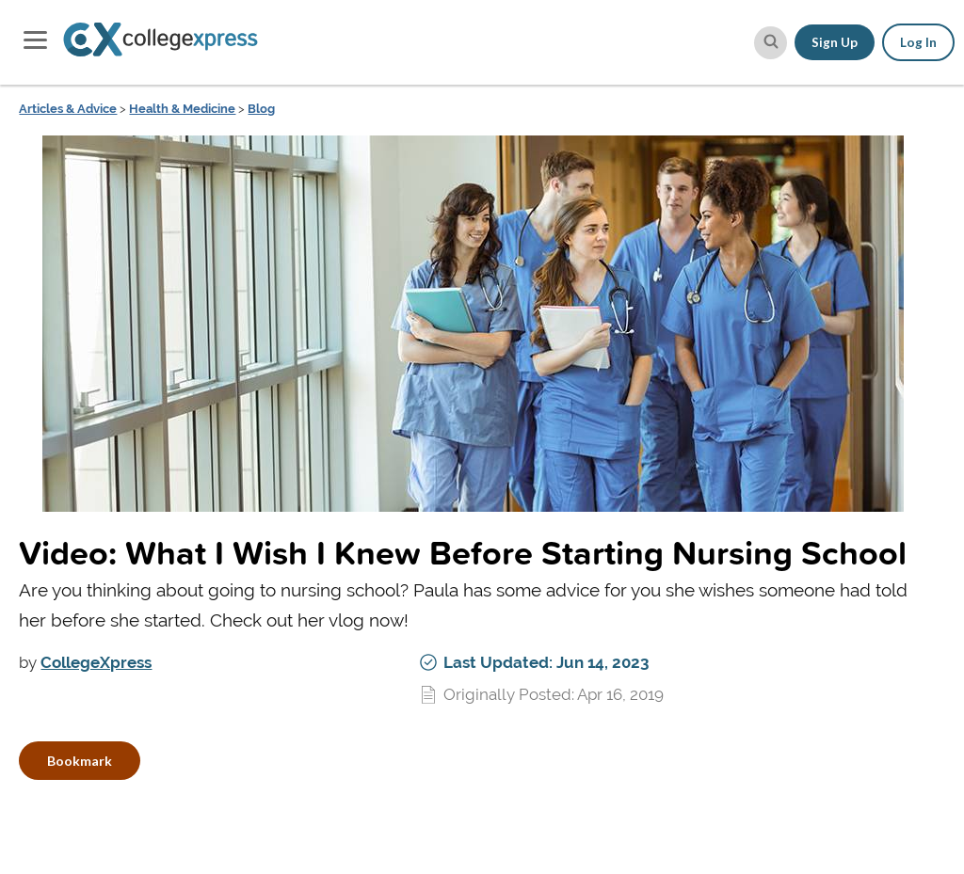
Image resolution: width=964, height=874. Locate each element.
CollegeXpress (96, 662)
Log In (918, 42)
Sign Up (834, 42)
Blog (261, 109)
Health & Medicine (182, 109)
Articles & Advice (68, 109)
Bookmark (79, 761)
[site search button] (770, 42)
